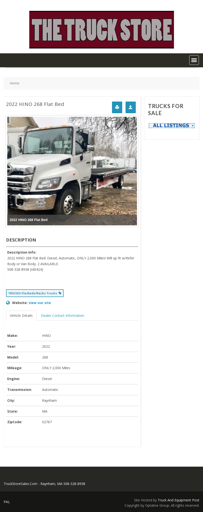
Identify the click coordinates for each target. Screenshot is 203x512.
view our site (40, 302)
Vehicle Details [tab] (21, 315)
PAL (7, 501)
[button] (194, 60)
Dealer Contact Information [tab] (62, 315)
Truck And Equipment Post (178, 500)
